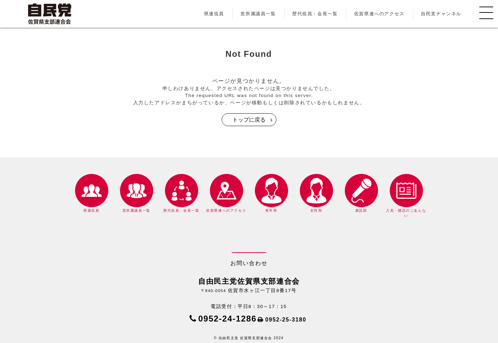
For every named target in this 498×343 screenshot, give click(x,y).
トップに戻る (249, 120)
